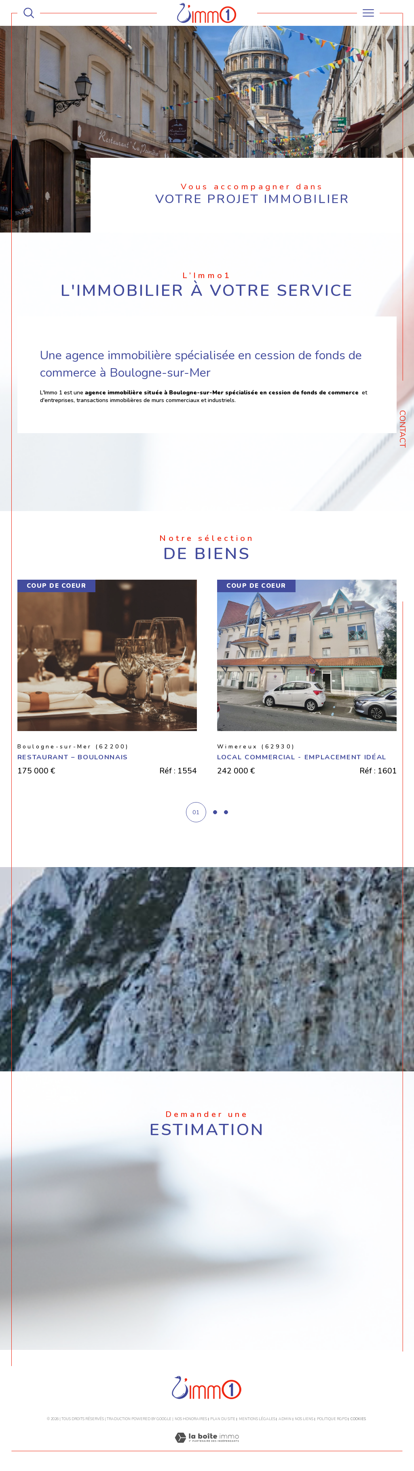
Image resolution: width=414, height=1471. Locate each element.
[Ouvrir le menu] (368, 13)
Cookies (358, 1419)
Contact (402, 429)
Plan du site (222, 1419)
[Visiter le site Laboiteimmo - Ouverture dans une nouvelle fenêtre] (207, 1447)
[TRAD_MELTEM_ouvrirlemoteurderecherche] (28, 13)
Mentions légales (257, 1419)
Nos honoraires (191, 1419)
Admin (285, 1419)
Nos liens (304, 1419)
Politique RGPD (332, 1419)
